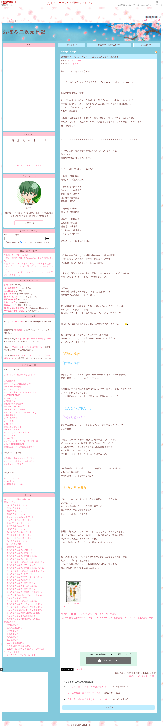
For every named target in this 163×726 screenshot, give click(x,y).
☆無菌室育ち (9, 381)
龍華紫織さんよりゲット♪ (18, 547)
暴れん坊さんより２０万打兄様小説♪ (22, 586)
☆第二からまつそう (12, 427)
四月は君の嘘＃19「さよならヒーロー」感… (88, 699)
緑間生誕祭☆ (12, 625)
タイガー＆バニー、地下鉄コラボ (21, 655)
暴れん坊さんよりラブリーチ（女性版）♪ (24, 577)
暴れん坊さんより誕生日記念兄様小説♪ (23, 613)
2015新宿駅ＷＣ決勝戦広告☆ (19, 646)
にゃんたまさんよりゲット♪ (19, 520)
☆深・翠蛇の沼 (10, 418)
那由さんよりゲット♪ (16, 529)
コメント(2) (134, 676)
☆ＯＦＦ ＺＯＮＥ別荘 (14, 409)
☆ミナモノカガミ (11, 389)
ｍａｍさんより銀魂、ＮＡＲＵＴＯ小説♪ (24, 610)
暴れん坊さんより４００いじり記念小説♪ (24, 604)
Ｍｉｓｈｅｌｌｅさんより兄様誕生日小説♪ (25, 571)
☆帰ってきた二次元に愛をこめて (18, 384)
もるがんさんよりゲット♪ (18, 523)
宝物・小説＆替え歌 (12, 544)
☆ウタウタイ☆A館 (12, 435)
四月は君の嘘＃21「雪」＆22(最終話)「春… (88, 686)
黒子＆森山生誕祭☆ (15, 643)
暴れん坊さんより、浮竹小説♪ (20, 550)
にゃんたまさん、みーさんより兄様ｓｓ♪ (24, 595)
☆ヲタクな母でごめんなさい (16, 432)
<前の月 (19, 165)
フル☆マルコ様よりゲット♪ (19, 535)
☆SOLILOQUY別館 (12, 386)
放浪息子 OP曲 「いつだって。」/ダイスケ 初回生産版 (88, 614)
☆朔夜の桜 (9, 424)
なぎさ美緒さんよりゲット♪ (19, 526)
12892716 (152, 17)
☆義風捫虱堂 (9, 415)
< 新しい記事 (71, 45)
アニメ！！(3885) (75, 61)
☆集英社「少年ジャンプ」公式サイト (20, 458)
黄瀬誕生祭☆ (9, 622)
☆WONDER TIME (12, 395)
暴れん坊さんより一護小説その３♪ (21, 589)
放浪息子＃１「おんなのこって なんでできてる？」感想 (88, 56)
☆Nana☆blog (10, 438)
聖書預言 (18, 330)
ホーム (6, 20)
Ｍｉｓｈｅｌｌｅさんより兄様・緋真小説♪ (25, 562)
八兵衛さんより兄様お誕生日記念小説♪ (23, 619)
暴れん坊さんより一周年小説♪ (20, 574)
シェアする (79, 669)
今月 (29, 165)
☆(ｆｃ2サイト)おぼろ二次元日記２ (19, 375)
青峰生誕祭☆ (12, 634)
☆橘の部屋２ (9, 401)
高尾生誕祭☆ (12, 637)
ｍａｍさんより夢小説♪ (17, 598)
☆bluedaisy (9, 481)
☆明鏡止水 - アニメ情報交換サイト (19, 447)
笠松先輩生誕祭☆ (14, 628)
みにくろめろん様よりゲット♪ (20, 532)
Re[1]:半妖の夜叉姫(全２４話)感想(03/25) (34, 339)
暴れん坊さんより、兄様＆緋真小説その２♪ (25, 568)
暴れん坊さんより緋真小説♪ (19, 580)
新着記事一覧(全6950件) (109, 45)
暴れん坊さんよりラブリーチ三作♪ (21, 565)
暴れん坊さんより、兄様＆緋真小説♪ (22, 556)
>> (125, 5)
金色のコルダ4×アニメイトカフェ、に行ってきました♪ (27, 263)
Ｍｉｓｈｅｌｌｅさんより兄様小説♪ (22, 601)
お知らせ (8, 284)
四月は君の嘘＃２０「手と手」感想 (84, 693)
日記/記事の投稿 (29, 251)
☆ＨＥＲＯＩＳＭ (11, 429)
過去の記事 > (147, 45)
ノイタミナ (74, 64)
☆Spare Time (10, 398)
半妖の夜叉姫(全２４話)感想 (16, 255)
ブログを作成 (146, 5)
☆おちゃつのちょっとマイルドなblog (20, 412)
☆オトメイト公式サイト (14, 464)
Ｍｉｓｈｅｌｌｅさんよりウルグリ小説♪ (24, 607)
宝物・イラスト (10, 502)
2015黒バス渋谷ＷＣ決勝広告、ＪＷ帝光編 (25, 649)
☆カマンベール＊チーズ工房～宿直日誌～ (22, 441)
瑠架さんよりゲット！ (16, 511)
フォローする (29, 223)
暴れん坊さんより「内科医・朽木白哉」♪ (24, 592)
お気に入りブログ (29, 280)
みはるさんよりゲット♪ (17, 505)
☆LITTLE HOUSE (11, 478)
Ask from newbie (17, 322)
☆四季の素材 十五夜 (13, 484)
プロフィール (22, 20)
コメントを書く (149, 676)
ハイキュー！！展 (11, 652)
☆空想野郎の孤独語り (13, 404)
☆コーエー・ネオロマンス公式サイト (20, 461)
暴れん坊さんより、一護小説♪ (20, 559)
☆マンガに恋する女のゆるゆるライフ (20, 392)
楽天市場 (158, 5)
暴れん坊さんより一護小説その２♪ (21, 583)
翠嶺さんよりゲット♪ (16, 514)
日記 (13, 20)
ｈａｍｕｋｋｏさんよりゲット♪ (21, 517)
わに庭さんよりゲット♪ (17, 541)
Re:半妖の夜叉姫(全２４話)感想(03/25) (26, 347)
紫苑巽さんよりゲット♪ (17, 508)
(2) (116, 56)
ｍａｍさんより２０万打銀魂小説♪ (21, 616)
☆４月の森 (9, 421)
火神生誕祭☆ (12, 631)
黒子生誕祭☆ (12, 640)
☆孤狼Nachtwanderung (14, 444)
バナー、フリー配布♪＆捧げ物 (17, 499)
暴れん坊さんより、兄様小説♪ (20, 553)
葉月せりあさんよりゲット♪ (19, 538)
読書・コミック (11, 5)
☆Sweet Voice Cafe (12, 407)
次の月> (39, 165)
